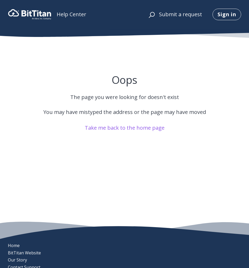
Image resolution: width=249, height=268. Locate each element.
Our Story (17, 260)
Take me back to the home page (125, 127)
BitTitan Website (24, 253)
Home (14, 245)
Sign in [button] (227, 14)
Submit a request (180, 14)
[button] (151, 14)
